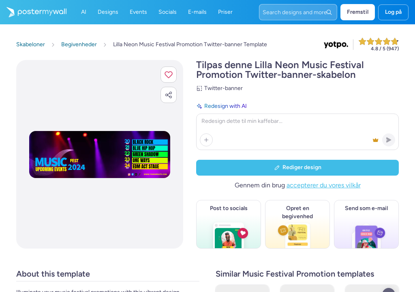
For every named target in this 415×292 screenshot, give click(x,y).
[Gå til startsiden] (33, 12)
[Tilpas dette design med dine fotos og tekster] (99, 154)
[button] (168, 75)
